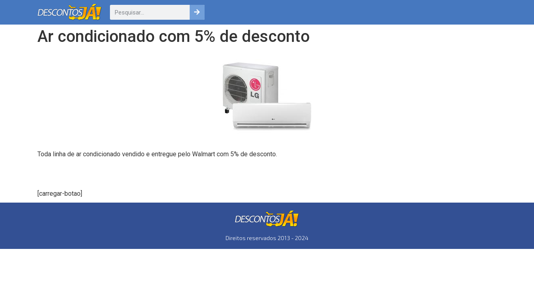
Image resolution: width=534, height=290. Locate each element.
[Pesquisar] (197, 12)
